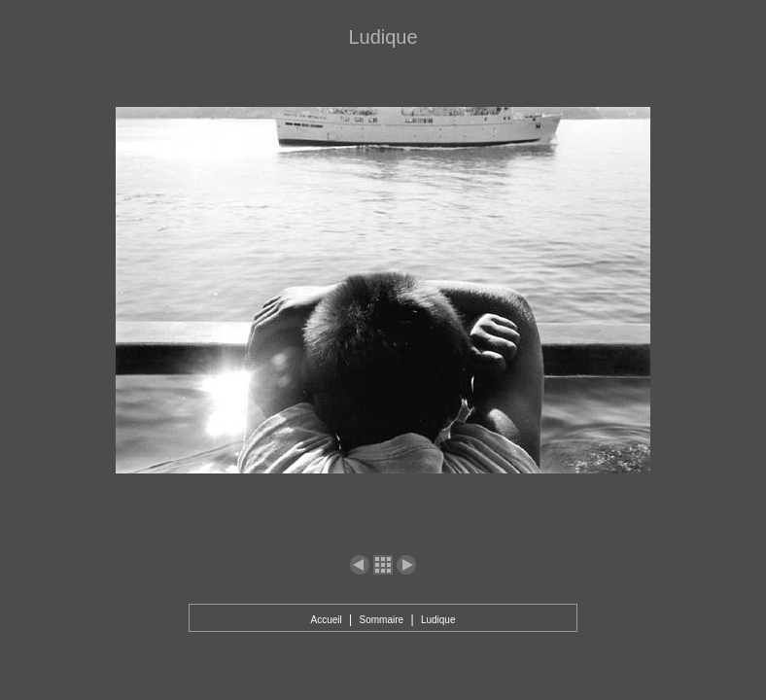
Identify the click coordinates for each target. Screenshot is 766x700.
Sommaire (382, 619)
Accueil (325, 619)
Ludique (438, 619)
